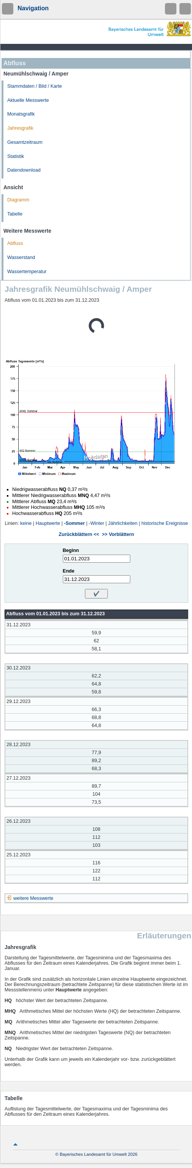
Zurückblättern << (79, 534)
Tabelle (14, 214)
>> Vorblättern (118, 534)
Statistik (15, 156)
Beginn (71, 550)
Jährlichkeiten (123, 523)
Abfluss (15, 243)
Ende (69, 571)
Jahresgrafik (20, 128)
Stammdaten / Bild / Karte (34, 86)
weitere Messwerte (33, 898)
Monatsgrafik (21, 114)
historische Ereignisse (164, 523)
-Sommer (74, 523)
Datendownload (24, 170)
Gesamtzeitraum (24, 142)
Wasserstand (21, 257)
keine (26, 523)
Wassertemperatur (26, 271)
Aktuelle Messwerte (28, 100)
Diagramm (18, 200)
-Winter (96, 523)
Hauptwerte (47, 523)
